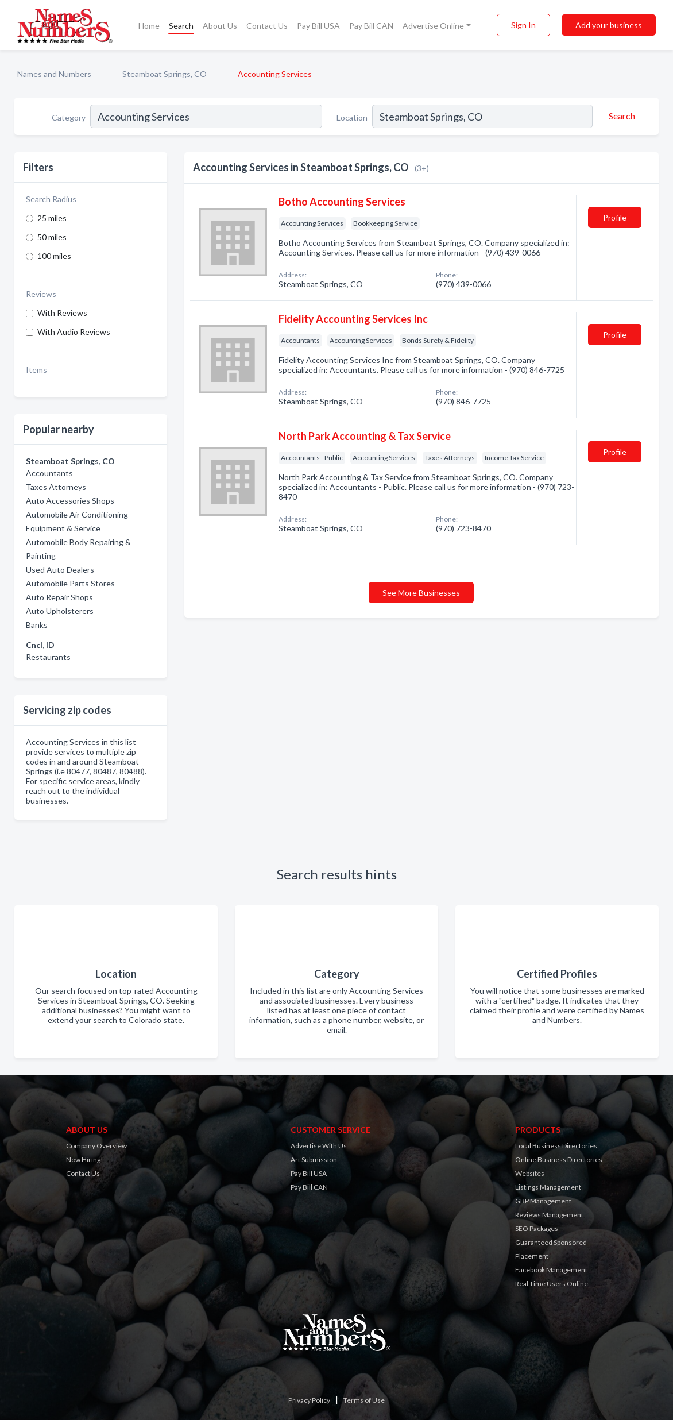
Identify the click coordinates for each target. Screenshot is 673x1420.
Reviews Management (549, 1214)
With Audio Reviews (73, 332)
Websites (529, 1173)
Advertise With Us (319, 1145)
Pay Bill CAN (371, 25)
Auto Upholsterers (60, 611)
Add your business (608, 25)
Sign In (523, 25)
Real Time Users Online (551, 1283)
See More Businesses (421, 592)
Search (181, 25)
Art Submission (314, 1159)
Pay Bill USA (318, 25)
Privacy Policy (309, 1400)
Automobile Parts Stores (70, 583)
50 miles (52, 237)
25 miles (52, 218)
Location (352, 117)
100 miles (54, 256)
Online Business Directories (558, 1159)
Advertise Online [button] (433, 25)
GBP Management (543, 1201)
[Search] (620, 116)
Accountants (49, 473)
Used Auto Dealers (60, 569)
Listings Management (548, 1187)
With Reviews (62, 313)
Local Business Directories (556, 1145)
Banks (37, 625)
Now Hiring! (84, 1159)
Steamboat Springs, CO (164, 74)
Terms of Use (364, 1400)
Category (69, 117)
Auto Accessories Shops (70, 501)
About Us (220, 25)
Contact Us (267, 25)
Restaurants (48, 657)
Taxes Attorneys (56, 487)
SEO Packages (536, 1228)
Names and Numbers (54, 74)
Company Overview (96, 1145)
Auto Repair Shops (59, 597)
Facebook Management (551, 1269)
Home (149, 25)
